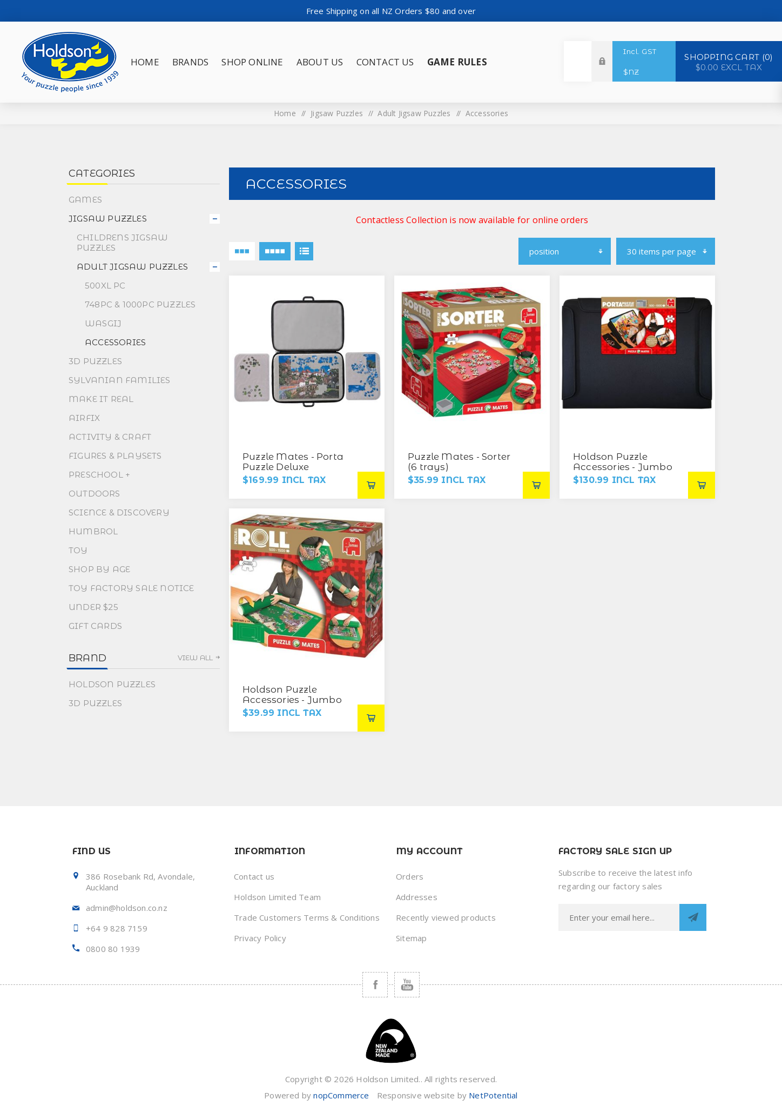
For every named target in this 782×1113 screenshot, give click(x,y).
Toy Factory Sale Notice (131, 588)
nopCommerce (341, 1095)
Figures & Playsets (115, 456)
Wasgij (103, 323)
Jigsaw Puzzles (337, 113)
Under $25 (93, 607)
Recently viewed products (446, 917)
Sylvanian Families (120, 380)
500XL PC (105, 285)
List (304, 251)
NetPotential (493, 1095)
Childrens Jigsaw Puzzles (122, 242)
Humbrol (93, 531)
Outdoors (94, 493)
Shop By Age (99, 569)
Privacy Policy (260, 938)
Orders (409, 876)
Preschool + (99, 475)
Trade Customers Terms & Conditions (307, 917)
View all (195, 657)
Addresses (416, 896)
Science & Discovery (119, 512)
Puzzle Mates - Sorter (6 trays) (459, 461)
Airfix (84, 418)
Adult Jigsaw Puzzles (413, 113)
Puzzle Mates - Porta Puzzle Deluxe (292, 461)
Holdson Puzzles (112, 684)
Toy (78, 550)
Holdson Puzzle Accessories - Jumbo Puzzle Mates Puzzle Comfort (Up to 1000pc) (628, 472)
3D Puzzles (95, 361)
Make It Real (101, 399)
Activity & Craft (110, 437)
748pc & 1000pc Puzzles (140, 304)
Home (285, 113)
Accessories (115, 342)
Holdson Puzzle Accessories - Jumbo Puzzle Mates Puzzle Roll (292, 705)
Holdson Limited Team (277, 896)
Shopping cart (728, 61)
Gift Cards (95, 626)
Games (85, 200)
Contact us (254, 876)
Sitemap (411, 938)
